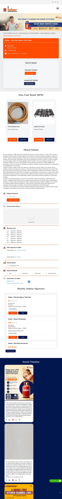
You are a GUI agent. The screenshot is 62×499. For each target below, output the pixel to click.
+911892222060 (12, 333)
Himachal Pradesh (21, 250)
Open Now (24, 53)
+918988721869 (12, 50)
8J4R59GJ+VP (10, 281)
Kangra (18, 257)
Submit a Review (13, 200)
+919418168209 (12, 309)
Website (13, 312)
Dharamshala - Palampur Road (11, 484)
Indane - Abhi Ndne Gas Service (18, 342)
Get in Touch (30, 73)
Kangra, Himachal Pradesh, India (15, 283)
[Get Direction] (29, 282)
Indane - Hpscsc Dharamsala (17, 319)
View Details (12, 139)
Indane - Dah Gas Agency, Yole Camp (19, 297)
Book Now (23, 139)
